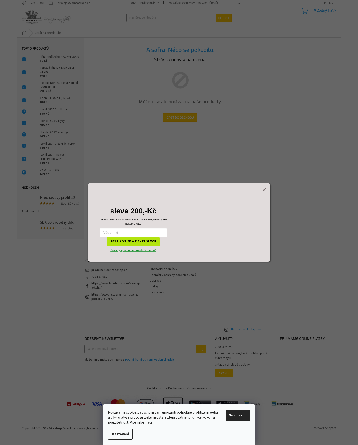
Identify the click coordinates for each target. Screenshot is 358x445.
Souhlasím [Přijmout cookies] (238, 415)
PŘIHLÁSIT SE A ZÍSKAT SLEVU (133, 241)
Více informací (141, 422)
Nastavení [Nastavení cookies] (120, 434)
